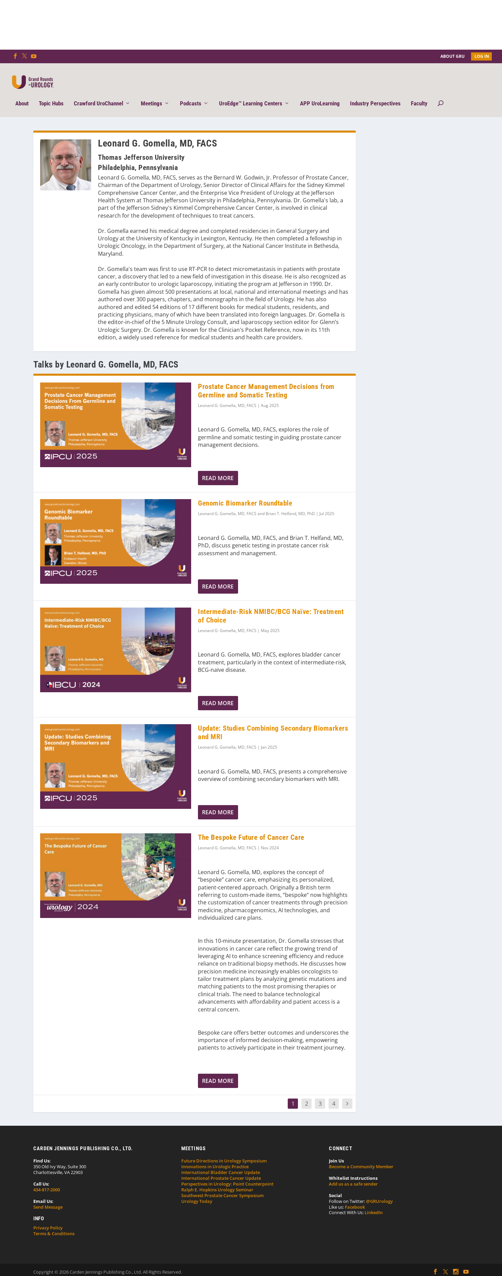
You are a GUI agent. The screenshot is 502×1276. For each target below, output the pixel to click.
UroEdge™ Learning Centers (250, 93)
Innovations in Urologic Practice (215, 1156)
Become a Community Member (361, 1156)
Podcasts (190, 93)
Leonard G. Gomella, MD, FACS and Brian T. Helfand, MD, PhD (256, 503)
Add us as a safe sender (353, 1174)
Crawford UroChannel (98, 93)
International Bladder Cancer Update (220, 1162)
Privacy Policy (48, 1217)
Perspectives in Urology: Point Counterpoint (227, 1174)
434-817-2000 (46, 1179)
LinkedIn (374, 1202)
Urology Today (196, 1191)
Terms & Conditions (53, 1223)
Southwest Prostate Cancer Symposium (222, 1185)
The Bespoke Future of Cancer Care (251, 827)
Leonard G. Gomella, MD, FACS (227, 395)
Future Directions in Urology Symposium (224, 1150)
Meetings (151, 93)
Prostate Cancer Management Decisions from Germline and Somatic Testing (266, 380)
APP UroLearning (320, 93)
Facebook (355, 1196)
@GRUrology (379, 1191)
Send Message (48, 1196)
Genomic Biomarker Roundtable (245, 493)
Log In (481, 56)
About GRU (452, 56)
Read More (218, 468)
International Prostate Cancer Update (221, 1168)
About (22, 93)
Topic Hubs (51, 93)
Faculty (419, 93)
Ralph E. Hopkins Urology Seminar (217, 1179)
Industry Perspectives (375, 93)
